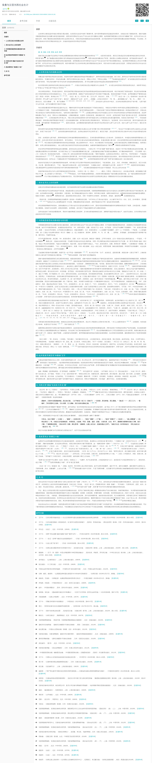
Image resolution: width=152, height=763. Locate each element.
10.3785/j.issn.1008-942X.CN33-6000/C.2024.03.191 (40, 14)
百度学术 (139, 517)
